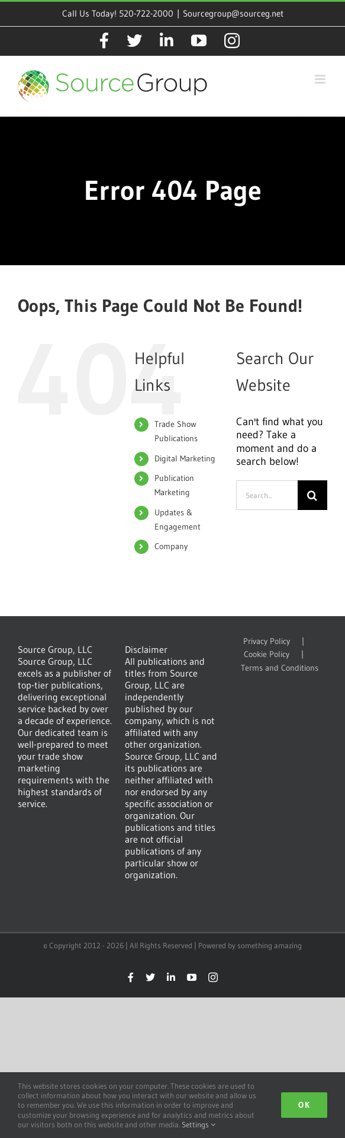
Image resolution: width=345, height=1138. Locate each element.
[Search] (312, 495)
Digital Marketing (184, 458)
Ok (304, 1104)
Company (171, 546)
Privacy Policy (266, 641)
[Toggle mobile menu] (321, 79)
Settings (198, 1124)
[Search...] (267, 495)
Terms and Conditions (279, 668)
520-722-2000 (146, 13)
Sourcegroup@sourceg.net (233, 13)
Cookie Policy (266, 654)
